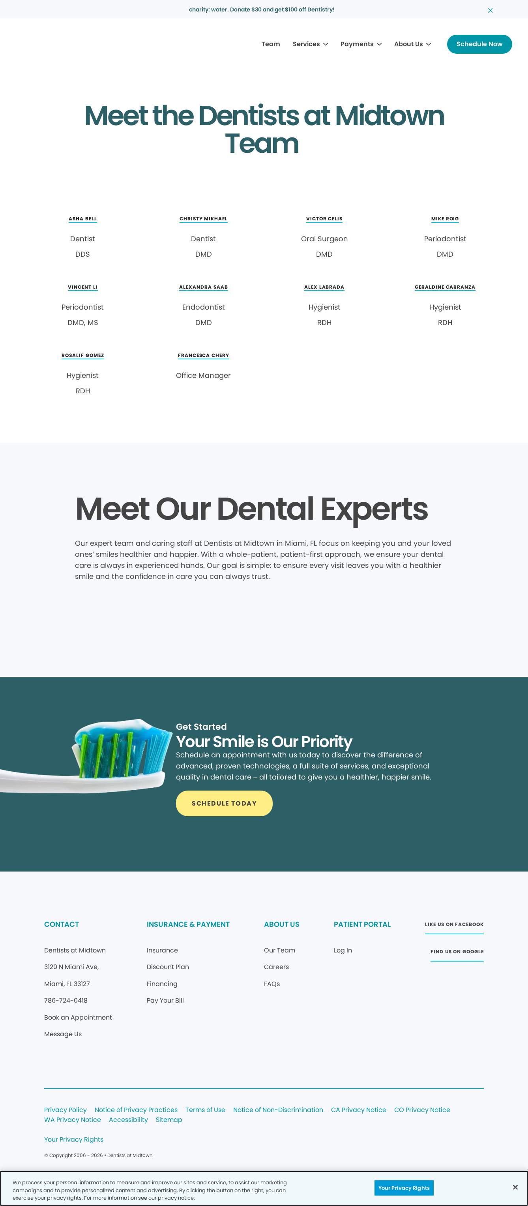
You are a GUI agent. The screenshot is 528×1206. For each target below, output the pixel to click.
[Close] (515, 1187)
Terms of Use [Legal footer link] (205, 1110)
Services (306, 44)
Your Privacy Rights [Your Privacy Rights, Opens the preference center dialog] (404, 1187)
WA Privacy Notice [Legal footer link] (72, 1120)
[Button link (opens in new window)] (454, 926)
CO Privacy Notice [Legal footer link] (422, 1110)
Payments (357, 44)
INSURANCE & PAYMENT (188, 924)
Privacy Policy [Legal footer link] (65, 1110)
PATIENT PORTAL (362, 924)
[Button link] (479, 44)
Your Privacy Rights (73, 1140)
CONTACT (61, 924)
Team (271, 44)
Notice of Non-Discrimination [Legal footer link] (278, 1110)
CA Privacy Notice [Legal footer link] (358, 1110)
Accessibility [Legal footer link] (128, 1120)
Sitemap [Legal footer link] (169, 1120)
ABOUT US (282, 924)
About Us (408, 44)
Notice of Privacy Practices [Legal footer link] (136, 1110)
